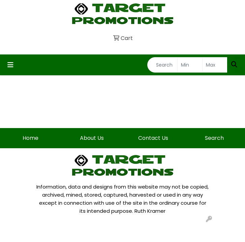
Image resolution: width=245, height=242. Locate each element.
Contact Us (153, 138)
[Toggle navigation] (10, 65)
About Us (92, 138)
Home (30, 138)
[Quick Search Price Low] (190, 65)
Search (214, 138)
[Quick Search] (162, 65)
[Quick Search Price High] (214, 65)
